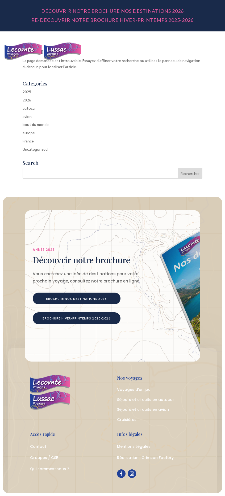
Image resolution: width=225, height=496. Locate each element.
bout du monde (36, 124)
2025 (27, 91)
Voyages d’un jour (134, 389)
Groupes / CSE (44, 457)
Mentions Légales (134, 446)
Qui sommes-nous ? (49, 469)
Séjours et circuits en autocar (145, 399)
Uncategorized (35, 149)
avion (27, 116)
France (28, 140)
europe (29, 132)
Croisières (126, 419)
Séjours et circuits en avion (143, 409)
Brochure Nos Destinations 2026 (76, 298)
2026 (27, 99)
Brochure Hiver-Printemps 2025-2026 (77, 318)
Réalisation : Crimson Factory (145, 457)
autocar (29, 108)
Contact (38, 446)
